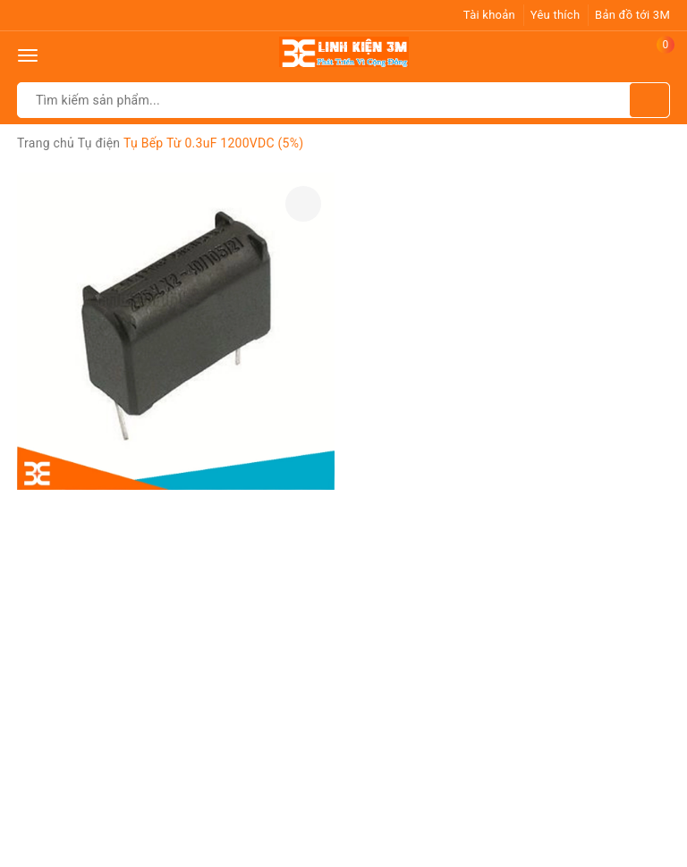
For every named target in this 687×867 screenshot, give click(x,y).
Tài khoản (489, 14)
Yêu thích (555, 14)
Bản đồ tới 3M (632, 14)
